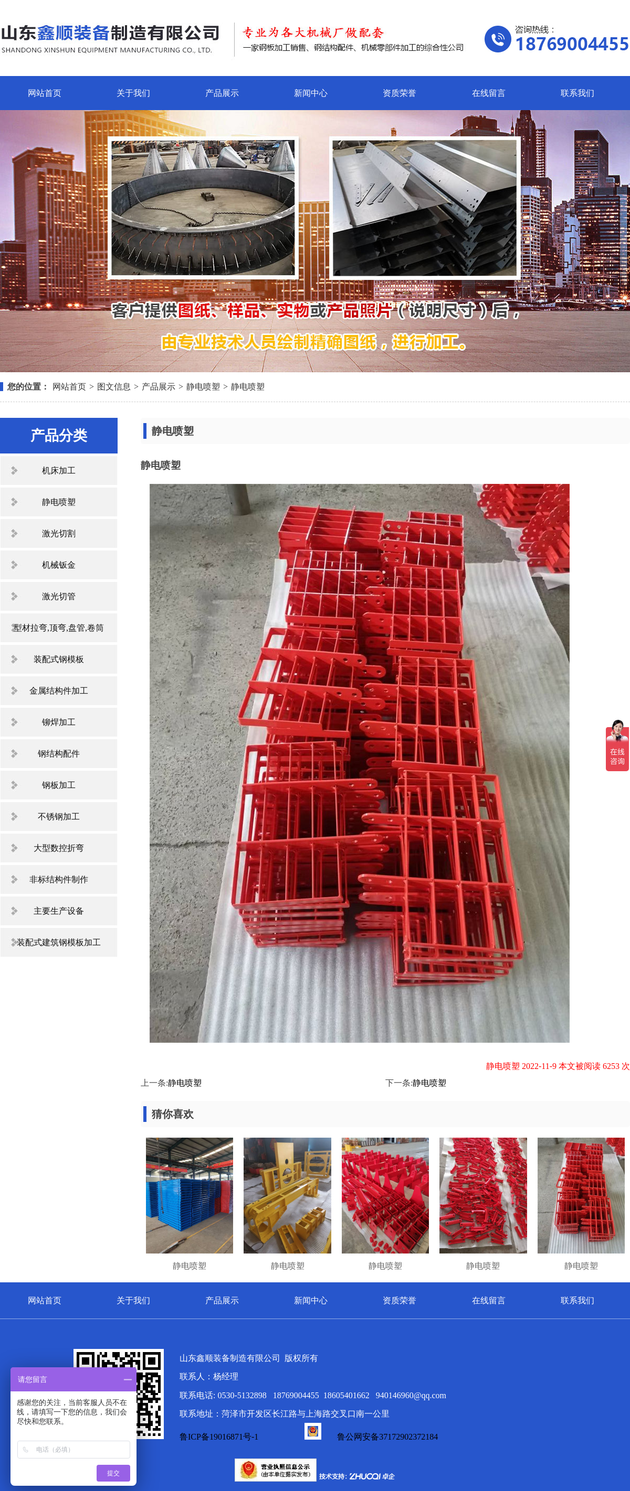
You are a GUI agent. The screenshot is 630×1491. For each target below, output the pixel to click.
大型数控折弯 (59, 848)
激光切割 (59, 533)
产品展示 (222, 93)
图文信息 (114, 386)
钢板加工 (59, 785)
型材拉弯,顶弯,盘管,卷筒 (59, 627)
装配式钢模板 (59, 659)
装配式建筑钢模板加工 (59, 942)
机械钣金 (59, 564)
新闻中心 (311, 93)
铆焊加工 (59, 722)
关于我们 (133, 93)
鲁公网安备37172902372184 (371, 1436)
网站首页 (44, 93)
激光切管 (59, 596)
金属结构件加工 (58, 690)
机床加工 (59, 470)
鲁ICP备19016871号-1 (219, 1436)
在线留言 (489, 93)
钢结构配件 (59, 753)
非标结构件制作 (58, 879)
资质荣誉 (399, 93)
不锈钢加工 (59, 816)
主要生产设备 (59, 910)
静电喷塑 (203, 386)
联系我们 (577, 93)
